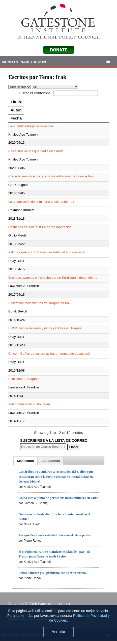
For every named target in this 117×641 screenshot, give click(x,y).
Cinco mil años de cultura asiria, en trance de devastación (50, 353)
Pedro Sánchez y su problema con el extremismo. (52, 573)
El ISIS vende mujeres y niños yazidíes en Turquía (45, 328)
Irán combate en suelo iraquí (29, 404)
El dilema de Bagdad (23, 379)
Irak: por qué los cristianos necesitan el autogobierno (46, 252)
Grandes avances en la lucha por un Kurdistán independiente (52, 277)
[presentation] (25, 461)
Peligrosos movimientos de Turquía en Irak (39, 303)
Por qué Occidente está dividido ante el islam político (55, 535)
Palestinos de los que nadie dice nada (36, 151)
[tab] (25, 461)
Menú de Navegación (24, 62)
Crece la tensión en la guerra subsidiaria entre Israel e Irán (51, 176)
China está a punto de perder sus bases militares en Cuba (58, 498)
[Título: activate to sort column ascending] (16, 102)
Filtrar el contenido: (58, 93)
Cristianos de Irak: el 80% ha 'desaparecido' (40, 227)
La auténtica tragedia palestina (30, 126)
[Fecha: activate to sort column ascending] (16, 118)
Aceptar (58, 632)
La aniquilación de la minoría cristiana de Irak (41, 202)
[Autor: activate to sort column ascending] (16, 110)
